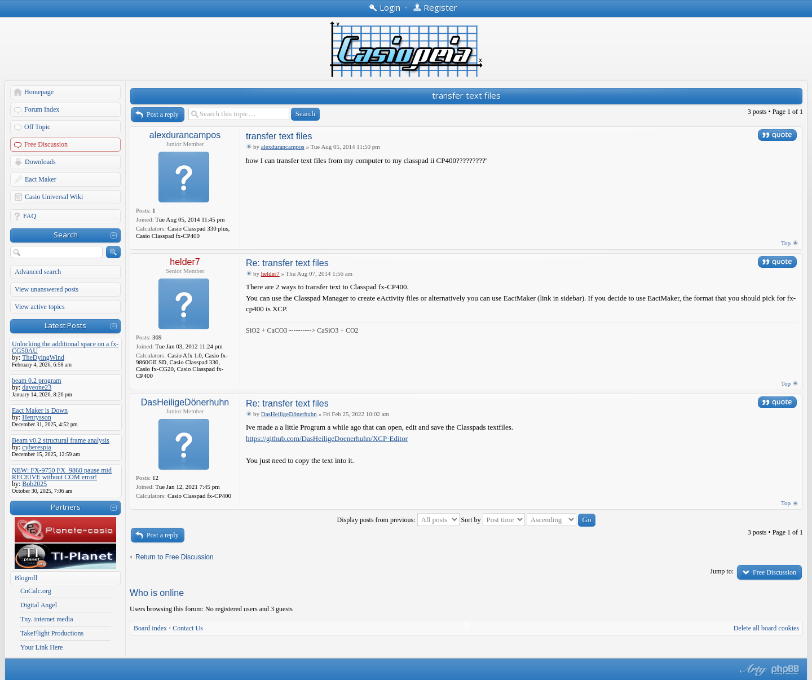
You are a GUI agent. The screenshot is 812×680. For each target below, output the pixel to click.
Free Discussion (46, 144)
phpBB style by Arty (752, 670)
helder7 (185, 262)
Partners (66, 507)
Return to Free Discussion (174, 557)
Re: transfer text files (287, 263)
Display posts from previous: (398, 520)
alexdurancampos (184, 135)
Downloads (40, 162)
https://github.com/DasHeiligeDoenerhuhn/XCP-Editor (327, 438)
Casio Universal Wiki (54, 197)
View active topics (40, 307)
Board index (150, 628)
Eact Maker (40, 179)
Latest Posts (65, 325)
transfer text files (466, 95)
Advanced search (38, 272)
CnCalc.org (35, 591)
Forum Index (41, 109)
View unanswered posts (46, 289)
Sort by (493, 520)
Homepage (39, 92)
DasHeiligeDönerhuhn (185, 402)
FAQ (29, 216)
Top (786, 243)
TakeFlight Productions (51, 633)
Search (66, 234)
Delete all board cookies (766, 628)
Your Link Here (41, 647)
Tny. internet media (46, 619)
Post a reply (163, 114)
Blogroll (26, 578)
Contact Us (188, 628)
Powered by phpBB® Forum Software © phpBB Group (785, 670)
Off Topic (37, 127)
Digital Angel (38, 605)
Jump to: (722, 571)
